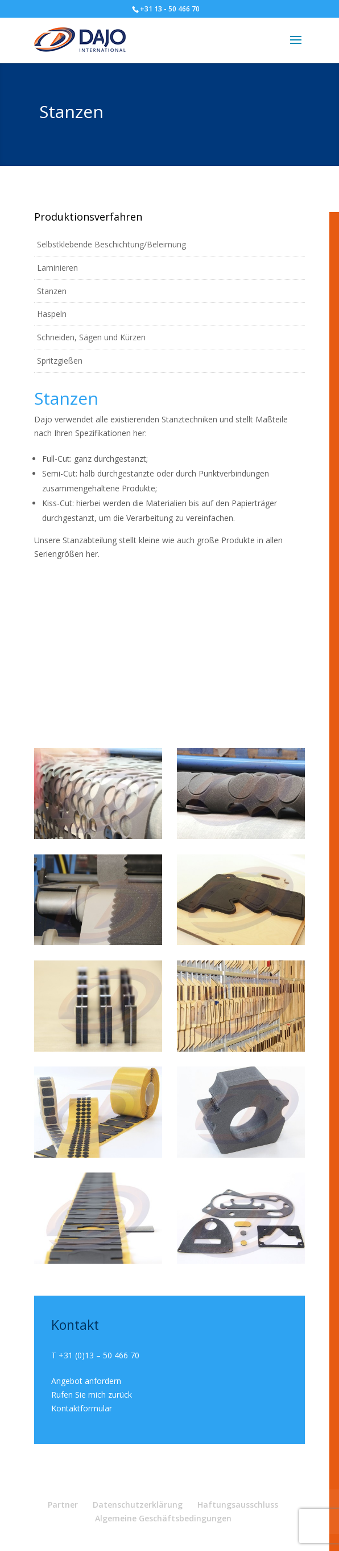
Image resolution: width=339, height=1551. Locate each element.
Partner (63, 1504)
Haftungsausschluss (237, 1504)
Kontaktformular (81, 1408)
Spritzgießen (59, 360)
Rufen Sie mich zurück (91, 1394)
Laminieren (57, 267)
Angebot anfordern (86, 1380)
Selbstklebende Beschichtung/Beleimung (111, 244)
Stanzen (52, 291)
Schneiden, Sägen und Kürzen (91, 337)
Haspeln (52, 313)
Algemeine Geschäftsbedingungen (163, 1518)
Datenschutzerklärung (138, 1504)
